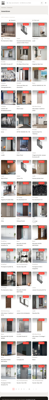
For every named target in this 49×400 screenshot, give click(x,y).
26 (29, 389)
